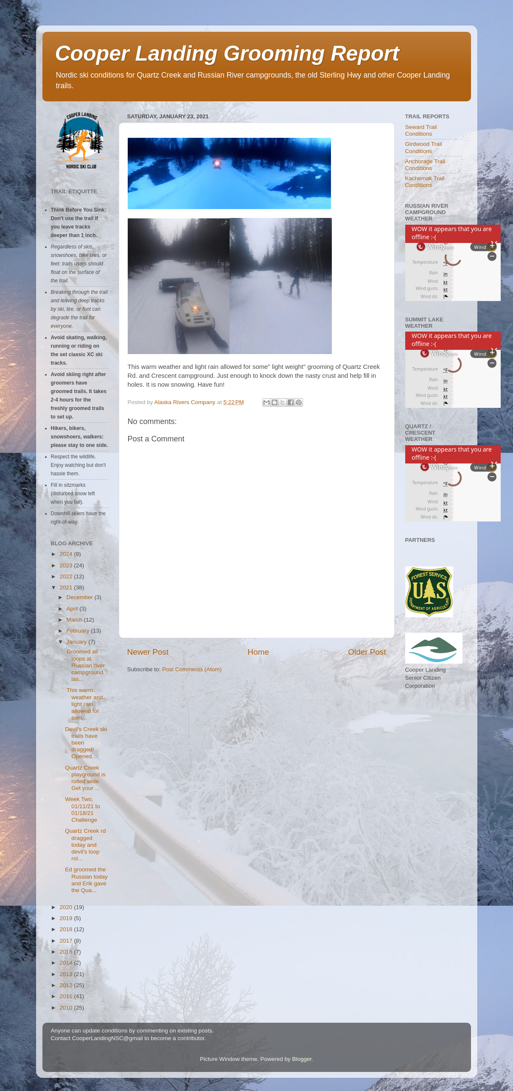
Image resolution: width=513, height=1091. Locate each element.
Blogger (302, 1059)
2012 (66, 985)
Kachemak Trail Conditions (425, 181)
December (81, 597)
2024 (66, 554)
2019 (66, 918)
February (79, 631)
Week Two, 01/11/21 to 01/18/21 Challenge (82, 809)
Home (258, 651)
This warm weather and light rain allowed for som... (84, 704)
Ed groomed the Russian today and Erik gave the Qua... (86, 879)
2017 (66, 941)
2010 (66, 1008)
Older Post (367, 651)
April (73, 608)
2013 (66, 974)
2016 (66, 952)
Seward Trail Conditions (421, 130)
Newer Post (148, 651)
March (75, 620)
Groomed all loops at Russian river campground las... (85, 665)
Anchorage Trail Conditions (425, 164)
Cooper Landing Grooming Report (227, 53)
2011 (66, 996)
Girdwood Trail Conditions (423, 147)
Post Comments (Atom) (191, 669)
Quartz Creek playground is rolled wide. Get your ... (85, 778)
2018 (66, 929)
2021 (66, 587)
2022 (66, 576)
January (78, 642)
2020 (66, 907)
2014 (66, 963)
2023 (66, 565)
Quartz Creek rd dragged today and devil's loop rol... (85, 845)
